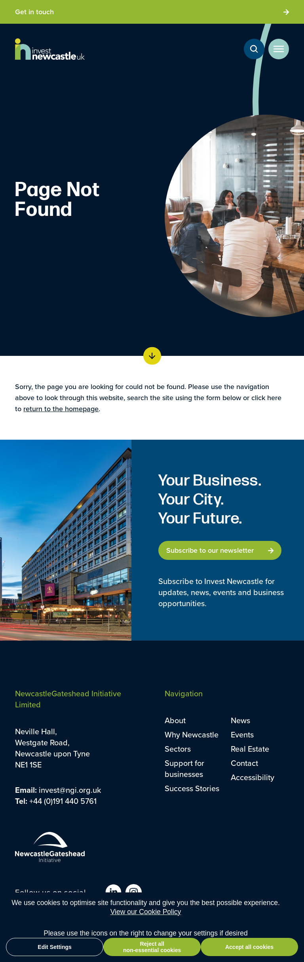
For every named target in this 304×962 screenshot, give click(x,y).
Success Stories (192, 788)
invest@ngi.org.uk (70, 790)
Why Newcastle (191, 734)
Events (242, 734)
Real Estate (250, 748)
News (240, 720)
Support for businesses (184, 768)
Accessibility (252, 777)
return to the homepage (61, 409)
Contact (244, 763)
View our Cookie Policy (145, 912)
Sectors (178, 748)
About (175, 720)
